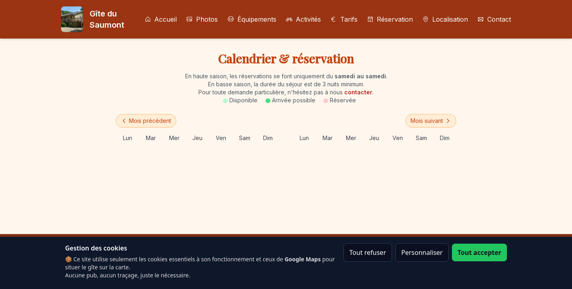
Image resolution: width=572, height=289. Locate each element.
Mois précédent (146, 120)
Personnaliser (422, 252)
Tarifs (344, 19)
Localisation (445, 19)
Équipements (251, 19)
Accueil (161, 19)
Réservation (390, 19)
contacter (358, 92)
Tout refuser (367, 252)
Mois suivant (431, 120)
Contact (494, 19)
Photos (202, 19)
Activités (303, 19)
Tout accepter (479, 252)
